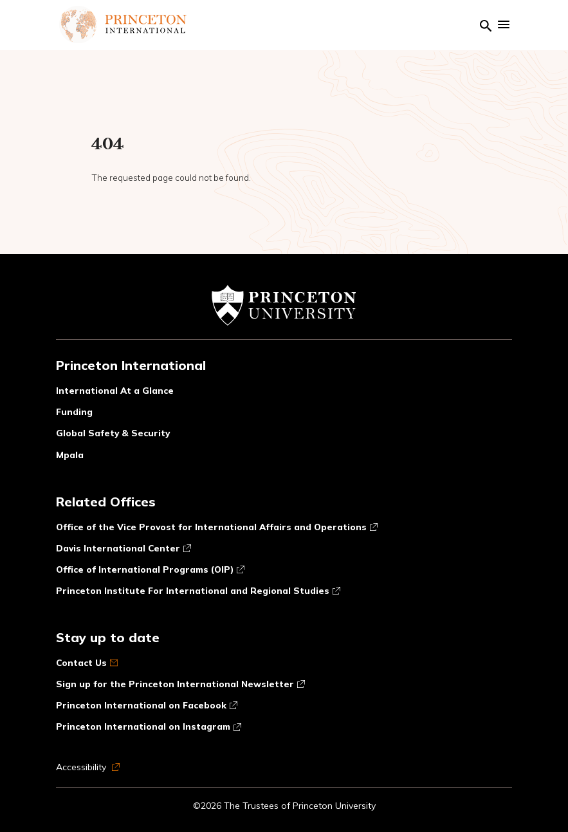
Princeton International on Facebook (146, 704)
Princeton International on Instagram (148, 726)
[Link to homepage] (123, 24)
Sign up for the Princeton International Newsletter (180, 683)
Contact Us (87, 662)
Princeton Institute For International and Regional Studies (198, 590)
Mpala (70, 454)
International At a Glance (115, 390)
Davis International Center (123, 547)
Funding (74, 411)
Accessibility (88, 767)
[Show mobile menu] (503, 24)
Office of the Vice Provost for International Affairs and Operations (217, 526)
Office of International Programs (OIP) (150, 569)
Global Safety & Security (113, 432)
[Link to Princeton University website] (284, 312)
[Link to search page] (485, 25)
